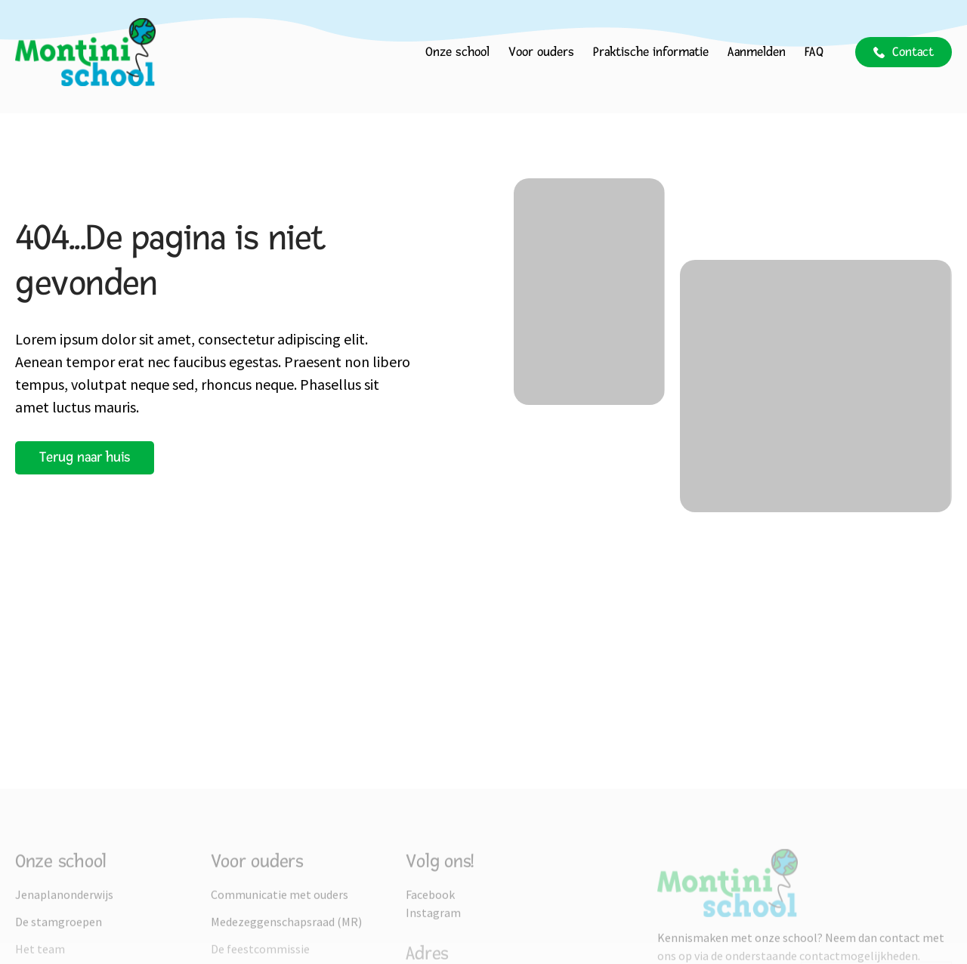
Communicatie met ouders (279, 948)
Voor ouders (541, 52)
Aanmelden (757, 52)
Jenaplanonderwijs (64, 948)
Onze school (457, 52)
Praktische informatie (651, 52)
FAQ (814, 52)
